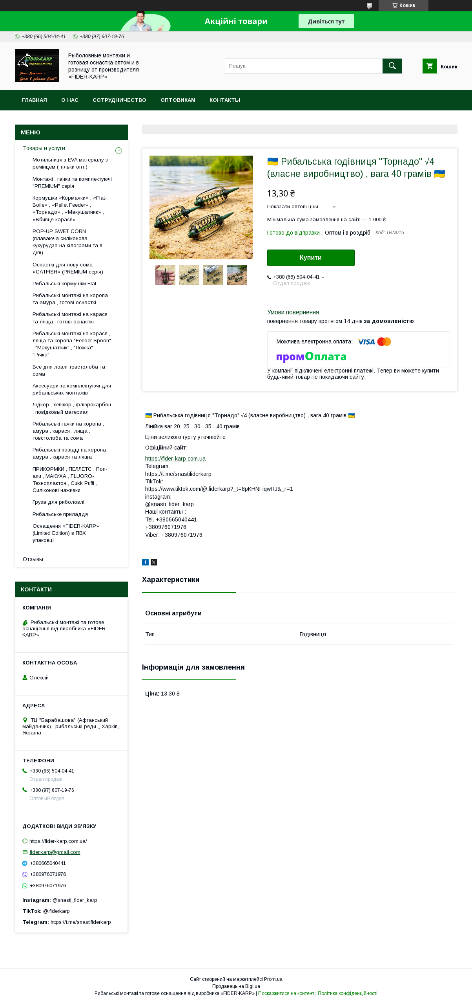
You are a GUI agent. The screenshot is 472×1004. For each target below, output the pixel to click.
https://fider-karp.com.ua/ (58, 841)
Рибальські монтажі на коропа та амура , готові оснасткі (70, 298)
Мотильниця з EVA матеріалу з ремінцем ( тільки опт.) (70, 163)
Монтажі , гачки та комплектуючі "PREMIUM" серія (72, 182)
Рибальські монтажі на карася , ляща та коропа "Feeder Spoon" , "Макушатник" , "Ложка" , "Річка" (72, 344)
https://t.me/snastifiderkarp (81, 922)
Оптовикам (177, 100)
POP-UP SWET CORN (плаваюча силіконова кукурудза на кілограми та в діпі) (67, 242)
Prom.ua (273, 979)
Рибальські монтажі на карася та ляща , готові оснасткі (70, 317)
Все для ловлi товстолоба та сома (69, 370)
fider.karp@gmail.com (55, 852)
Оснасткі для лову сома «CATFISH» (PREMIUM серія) (68, 268)
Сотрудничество (119, 100)
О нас (69, 100)
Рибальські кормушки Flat (64, 283)
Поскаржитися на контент (286, 993)
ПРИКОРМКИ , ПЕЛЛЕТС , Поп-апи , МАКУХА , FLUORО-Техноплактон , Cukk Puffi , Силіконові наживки (70, 480)
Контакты (225, 100)
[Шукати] (392, 66)
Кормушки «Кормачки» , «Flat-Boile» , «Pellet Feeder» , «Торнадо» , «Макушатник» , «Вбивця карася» (70, 208)
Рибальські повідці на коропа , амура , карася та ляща (71, 453)
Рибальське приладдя (60, 514)
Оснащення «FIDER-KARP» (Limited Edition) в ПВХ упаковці (66, 533)
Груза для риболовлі (58, 502)
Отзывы (33, 559)
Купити (311, 257)
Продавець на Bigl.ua (236, 986)
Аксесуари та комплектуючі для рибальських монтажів (72, 389)
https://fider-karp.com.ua (175, 458)
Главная (34, 100)
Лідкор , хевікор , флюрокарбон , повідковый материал (72, 408)
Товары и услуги (44, 148)
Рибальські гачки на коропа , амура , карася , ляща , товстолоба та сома (68, 431)
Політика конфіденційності (347, 993)
